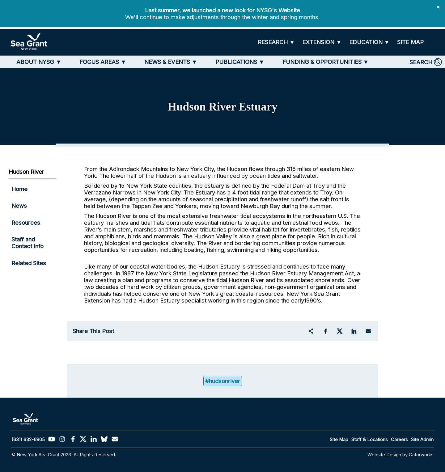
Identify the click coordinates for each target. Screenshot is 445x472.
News (19, 205)
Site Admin (422, 439)
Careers (399, 439)
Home (19, 189)
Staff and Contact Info (27, 242)
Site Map (339, 439)
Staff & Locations (369, 439)
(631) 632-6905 (28, 439)
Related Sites (28, 263)
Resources (25, 222)
